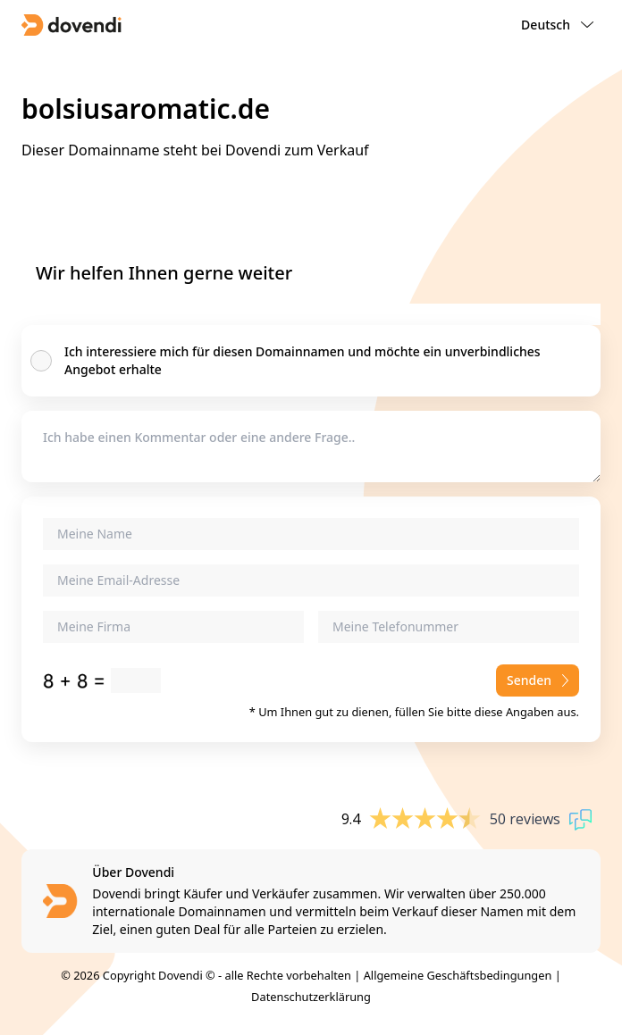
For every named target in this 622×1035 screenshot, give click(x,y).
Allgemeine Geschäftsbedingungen (458, 975)
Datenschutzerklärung (311, 997)
